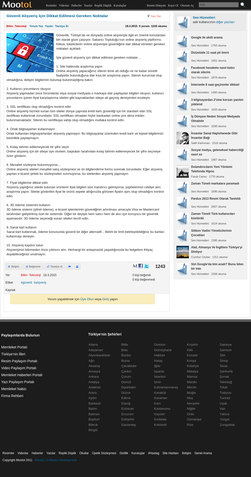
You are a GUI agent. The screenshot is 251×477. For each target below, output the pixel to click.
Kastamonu (162, 408)
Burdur (126, 355)
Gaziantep (128, 425)
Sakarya (226, 344)
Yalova (224, 414)
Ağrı (91, 361)
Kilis (190, 350)
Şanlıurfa (226, 371)
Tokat (223, 387)
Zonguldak (227, 425)
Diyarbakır (128, 387)
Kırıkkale (160, 419)
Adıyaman (95, 350)
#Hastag (153, 453)
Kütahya (193, 366)
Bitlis (124, 344)
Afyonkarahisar (99, 355)
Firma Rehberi (12, 396)
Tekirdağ (226, 382)
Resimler (51, 5)
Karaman (160, 398)
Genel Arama (203, 453)
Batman (94, 414)
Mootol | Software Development (56, 460)
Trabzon (225, 393)
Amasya (94, 371)
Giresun (160, 344)
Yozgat (224, 419)
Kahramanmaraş (166, 387)
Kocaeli (192, 355)
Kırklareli (160, 425)
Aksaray (94, 366)
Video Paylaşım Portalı (18, 368)
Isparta (159, 371)
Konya (191, 361)
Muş (190, 398)
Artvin (92, 393)
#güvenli (26, 282)
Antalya (93, 382)
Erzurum (127, 414)
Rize (190, 425)
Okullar (84, 453)
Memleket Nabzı (13, 389)
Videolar (64, 5)
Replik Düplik (102, 5)
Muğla (191, 393)
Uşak (223, 403)
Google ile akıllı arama (207, 37)
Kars (157, 403)
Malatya (192, 371)
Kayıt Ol (173, 5)
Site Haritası (171, 453)
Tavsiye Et (62, 26)
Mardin (192, 382)
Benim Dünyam (156, 5)
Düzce (125, 393)
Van (222, 408)
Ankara (93, 376)
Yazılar (88, 5)
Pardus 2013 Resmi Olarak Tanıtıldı (216, 198)
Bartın (92, 408)
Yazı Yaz (156, 16)
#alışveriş (40, 282)
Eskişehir (127, 419)
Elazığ (125, 403)
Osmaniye (194, 419)
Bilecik (93, 425)
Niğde (191, 408)
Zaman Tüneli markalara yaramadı (215, 183)
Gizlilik (124, 453)
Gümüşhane (163, 350)
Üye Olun (87, 299)
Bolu (124, 350)
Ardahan (94, 387)
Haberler (76, 5)
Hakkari (159, 355)
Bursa (125, 361)
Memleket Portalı (14, 347)
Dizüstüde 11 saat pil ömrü (210, 52)
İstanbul (160, 376)
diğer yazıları (225, 22)
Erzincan (127, 408)
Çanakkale (128, 366)
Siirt (222, 355)
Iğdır (157, 366)
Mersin (192, 387)
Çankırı (126, 371)
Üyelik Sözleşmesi (104, 453)
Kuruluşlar (120, 5)
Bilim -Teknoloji (16, 26)
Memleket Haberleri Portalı (21, 375)
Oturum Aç (187, 5)
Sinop (224, 361)
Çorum (126, 376)
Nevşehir (193, 403)
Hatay (158, 361)
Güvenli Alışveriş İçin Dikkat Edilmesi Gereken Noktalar (57, 16)
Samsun (226, 350)
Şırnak (224, 376)
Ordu (190, 414)
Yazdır (49, 26)
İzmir (157, 382)
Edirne (126, 398)
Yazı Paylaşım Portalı (17, 382)
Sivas (224, 366)
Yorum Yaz (36, 26)
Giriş (105, 299)
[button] (13, 266)
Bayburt (94, 419)
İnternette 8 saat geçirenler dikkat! (215, 84)
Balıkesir (94, 403)
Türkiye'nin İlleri (13, 354)
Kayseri (159, 414)
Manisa (192, 376)
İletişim (186, 453)
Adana (93, 344)
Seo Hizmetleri (204, 17)
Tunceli (225, 398)
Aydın (92, 398)
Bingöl (92, 430)
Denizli (126, 382)
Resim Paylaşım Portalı (19, 361)
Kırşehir (192, 344)
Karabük (160, 393)
